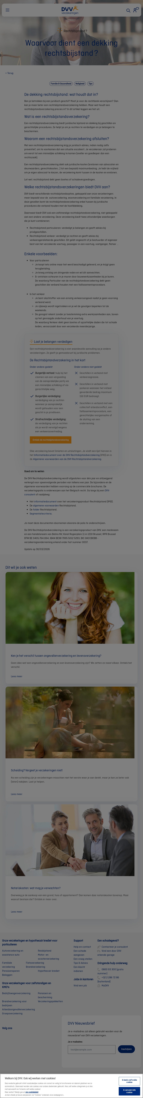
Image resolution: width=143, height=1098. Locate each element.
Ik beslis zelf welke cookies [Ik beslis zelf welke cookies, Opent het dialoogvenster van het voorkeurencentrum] (129, 1083)
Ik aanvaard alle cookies (129, 1093)
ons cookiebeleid (31, 1094)
